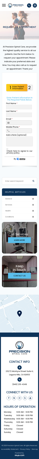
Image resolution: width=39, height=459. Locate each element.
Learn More (19, 240)
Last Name (11, 111)
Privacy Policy (25, 449)
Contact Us (20, 275)
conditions (9, 217)
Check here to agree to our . (19, 152)
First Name (11, 103)
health (8, 211)
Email (9, 119)
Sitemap (35, 449)
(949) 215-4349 (19, 384)
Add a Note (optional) (16, 135)
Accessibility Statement (10, 449)
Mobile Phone (13, 127)
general (8, 199)
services (8, 205)
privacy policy (13, 153)
